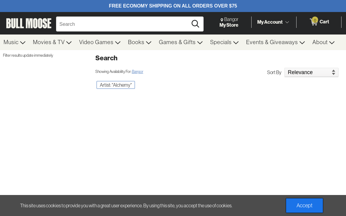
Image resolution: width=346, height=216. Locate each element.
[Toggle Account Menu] (287, 22)
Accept (304, 205)
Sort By (274, 72)
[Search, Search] (122, 24)
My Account (270, 22)
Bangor (137, 71)
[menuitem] (14, 42)
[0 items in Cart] (319, 22)
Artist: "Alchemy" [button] (116, 85)
